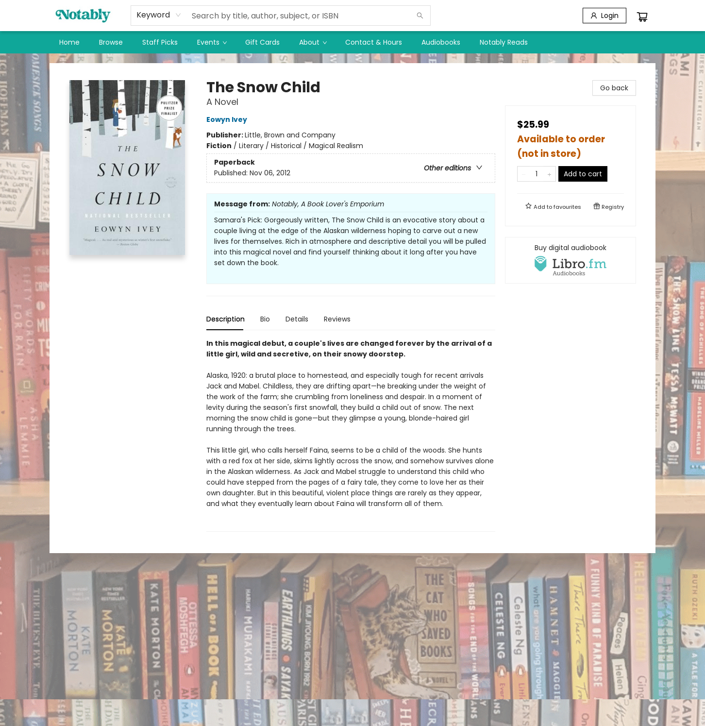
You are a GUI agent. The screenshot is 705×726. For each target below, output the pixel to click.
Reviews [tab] (337, 319)
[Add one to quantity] (549, 174)
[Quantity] (536, 174)
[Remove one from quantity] (524, 174)
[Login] (604, 15)
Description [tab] (225, 319)
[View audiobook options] (570, 260)
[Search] (420, 15)
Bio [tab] (265, 319)
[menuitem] (69, 42)
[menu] (352, 42)
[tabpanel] (350, 435)
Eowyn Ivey (228, 119)
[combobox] (159, 15)
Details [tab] (296, 319)
